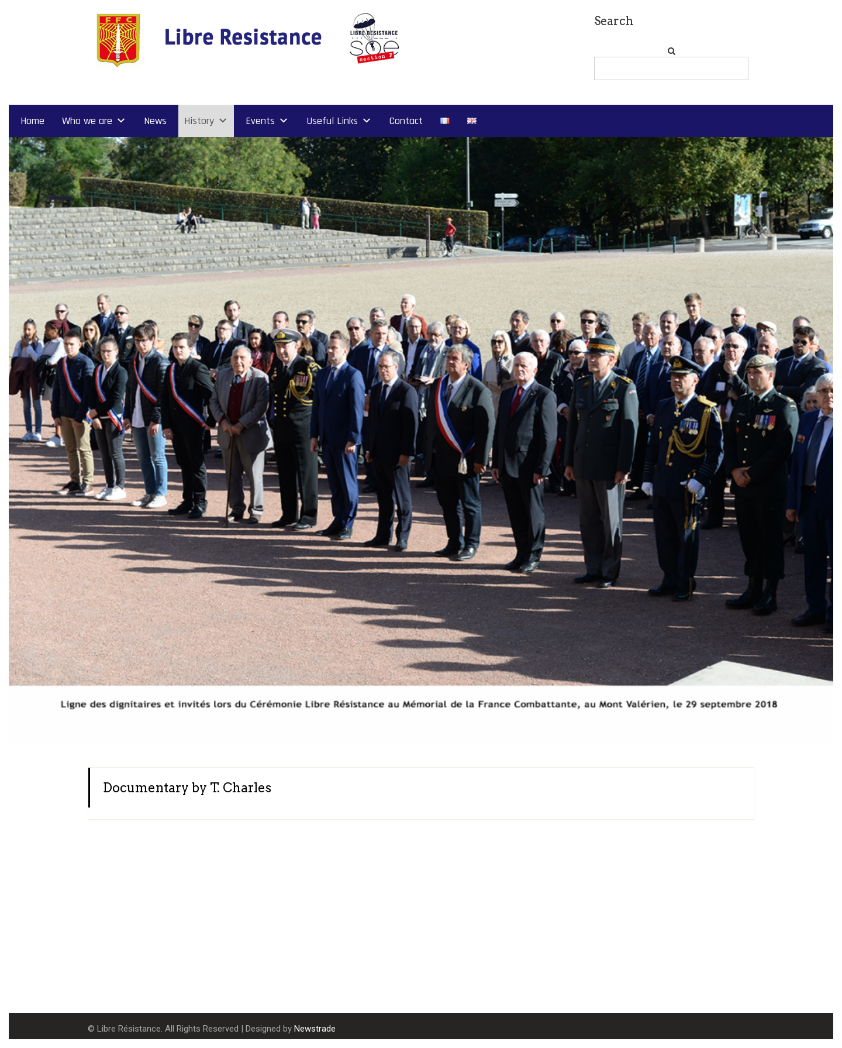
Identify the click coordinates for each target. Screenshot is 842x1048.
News (155, 121)
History (199, 121)
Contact (406, 121)
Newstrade (315, 1028)
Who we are (87, 121)
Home (32, 121)
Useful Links (332, 121)
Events (260, 121)
